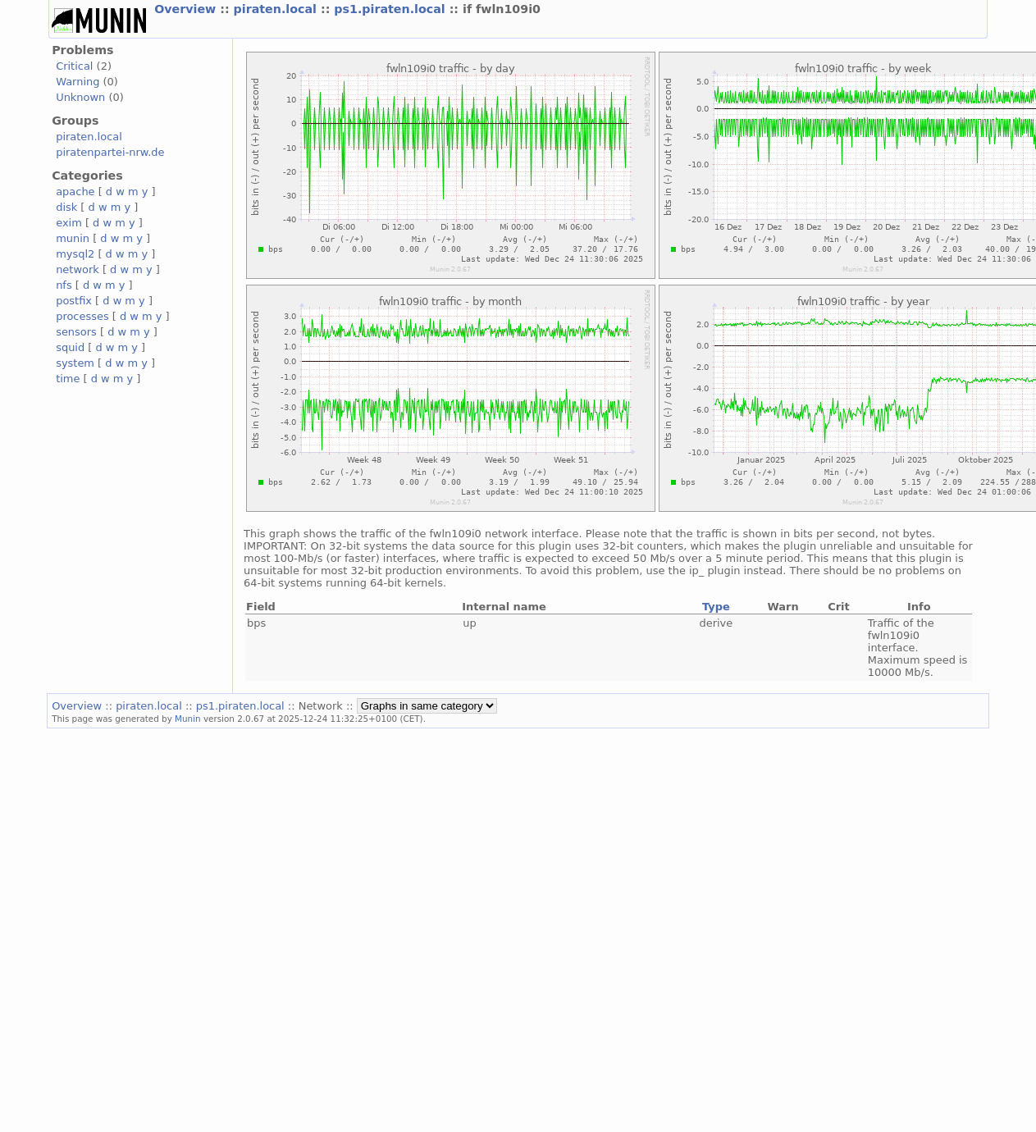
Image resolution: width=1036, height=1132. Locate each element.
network (77, 269)
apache (75, 191)
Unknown (80, 97)
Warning (77, 81)
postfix (74, 300)
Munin (188, 718)
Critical (74, 66)
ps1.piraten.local (391, 9)
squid (70, 347)
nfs (64, 285)
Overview (187, 9)
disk (66, 207)
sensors (76, 332)
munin (72, 238)
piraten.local (277, 9)
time (68, 378)
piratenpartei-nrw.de (110, 152)
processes (82, 316)
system (75, 363)
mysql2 (75, 254)
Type (716, 606)
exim (69, 223)
